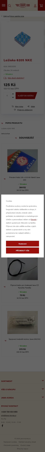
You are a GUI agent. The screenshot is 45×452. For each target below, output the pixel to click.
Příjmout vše (22, 250)
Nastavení (23, 243)
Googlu (33, 219)
